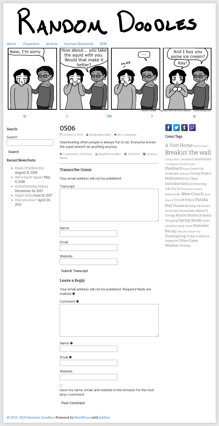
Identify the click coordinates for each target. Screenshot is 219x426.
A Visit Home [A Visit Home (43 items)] (179, 145)
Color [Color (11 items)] (175, 159)
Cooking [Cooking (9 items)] (169, 164)
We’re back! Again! (29, 177)
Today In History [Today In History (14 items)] (198, 236)
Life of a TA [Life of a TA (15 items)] (172, 189)
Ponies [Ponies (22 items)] (178, 206)
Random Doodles (110, 154)
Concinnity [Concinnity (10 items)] (186, 159)
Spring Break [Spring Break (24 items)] (190, 220)
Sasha (63, 158)
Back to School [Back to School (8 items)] (200, 146)
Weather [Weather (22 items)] (172, 245)
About (11, 44)
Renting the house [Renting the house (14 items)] (197, 206)
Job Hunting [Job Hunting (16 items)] (198, 184)
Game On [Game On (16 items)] (197, 168)
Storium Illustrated (78, 44)
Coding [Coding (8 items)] (168, 159)
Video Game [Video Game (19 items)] (188, 241)
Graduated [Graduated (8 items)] (184, 173)
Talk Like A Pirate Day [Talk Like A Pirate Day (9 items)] (189, 231)
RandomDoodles (100, 134)
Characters (31, 44)
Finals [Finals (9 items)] (191, 164)
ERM (103, 44)
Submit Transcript (74, 271)
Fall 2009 (134, 154)
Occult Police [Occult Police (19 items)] (184, 200)
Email (64, 242)
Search (12, 137)
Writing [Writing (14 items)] (185, 245)
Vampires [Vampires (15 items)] (172, 241)
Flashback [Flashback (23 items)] (173, 168)
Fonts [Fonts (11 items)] (186, 168)
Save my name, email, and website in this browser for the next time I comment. (107, 392)
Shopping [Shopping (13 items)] (171, 220)
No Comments (127, 134)
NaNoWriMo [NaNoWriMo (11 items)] (173, 194)
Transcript (67, 186)
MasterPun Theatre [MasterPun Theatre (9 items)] (192, 189)
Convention (70, 154)
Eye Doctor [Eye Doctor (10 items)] (181, 164)
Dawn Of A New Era (29, 168)
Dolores (151, 154)
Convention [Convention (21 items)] (201, 159)
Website (66, 256)
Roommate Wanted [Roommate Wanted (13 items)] (192, 211)
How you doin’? (26, 200)
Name (64, 228)
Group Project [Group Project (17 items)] (200, 173)
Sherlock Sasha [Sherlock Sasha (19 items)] (199, 215)
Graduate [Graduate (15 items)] (172, 173)
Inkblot (104, 417)
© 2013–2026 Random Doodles (30, 417)
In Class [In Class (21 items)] (192, 178)
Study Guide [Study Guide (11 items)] (185, 225)
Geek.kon (85, 154)
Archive (52, 44)
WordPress (82, 417)
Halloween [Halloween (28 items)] (175, 178)
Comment (70, 301)
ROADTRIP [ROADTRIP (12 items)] (172, 211)
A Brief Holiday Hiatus (31, 186)
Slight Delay (24, 195)
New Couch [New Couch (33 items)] (193, 193)
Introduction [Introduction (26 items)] (176, 183)
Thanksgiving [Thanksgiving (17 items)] (175, 236)
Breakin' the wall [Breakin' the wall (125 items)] (188, 152)
